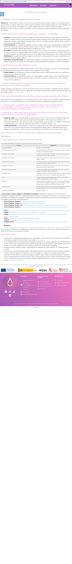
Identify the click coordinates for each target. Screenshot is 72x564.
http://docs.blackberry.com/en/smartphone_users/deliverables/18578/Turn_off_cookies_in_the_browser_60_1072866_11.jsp (38, 227)
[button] (2, 14)
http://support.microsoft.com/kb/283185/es (33, 203)
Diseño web (30, 303)
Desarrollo (36, 303)
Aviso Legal (42, 240)
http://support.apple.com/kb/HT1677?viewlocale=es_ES (55, 210)
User (57, 303)
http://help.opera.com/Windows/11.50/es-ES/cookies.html (24, 218)
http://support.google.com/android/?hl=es (21, 220)
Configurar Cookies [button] (18, 92)
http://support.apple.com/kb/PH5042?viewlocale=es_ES (23, 210)
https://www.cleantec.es (29, 23)
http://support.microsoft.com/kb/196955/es (33, 201)
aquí (10, 136)
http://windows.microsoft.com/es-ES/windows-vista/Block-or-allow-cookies (44, 205)
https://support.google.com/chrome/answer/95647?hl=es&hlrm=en (27, 212)
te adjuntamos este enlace (16, 260)
